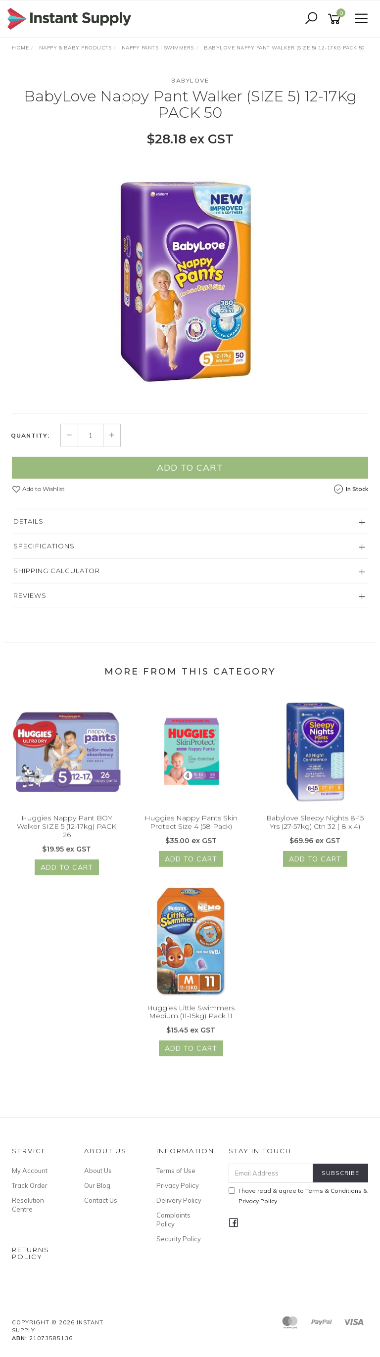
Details (28, 533)
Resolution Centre (28, 1204)
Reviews (30, 607)
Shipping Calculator (56, 583)
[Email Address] (271, 1173)
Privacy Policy (177, 1185)
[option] (190, 279)
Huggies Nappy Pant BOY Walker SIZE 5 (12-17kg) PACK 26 (66, 838)
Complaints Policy (173, 1219)
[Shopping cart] (336, 19)
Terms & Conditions (333, 1190)
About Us (98, 1171)
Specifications (44, 558)
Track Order (30, 1185)
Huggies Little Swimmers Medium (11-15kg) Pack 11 (191, 1023)
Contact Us (100, 1200)
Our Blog (97, 1185)
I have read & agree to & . (298, 1196)
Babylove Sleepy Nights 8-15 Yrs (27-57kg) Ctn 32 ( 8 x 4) (315, 834)
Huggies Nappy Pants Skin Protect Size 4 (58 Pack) (191, 834)
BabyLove (190, 80)
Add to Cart (190, 479)
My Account (30, 1171)
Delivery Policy (178, 1200)
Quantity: (30, 447)
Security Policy (178, 1239)
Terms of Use (175, 1171)
